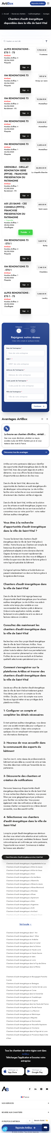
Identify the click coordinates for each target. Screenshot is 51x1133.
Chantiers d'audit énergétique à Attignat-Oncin (24, 915)
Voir (25, 67)
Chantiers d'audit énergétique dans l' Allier (22, 936)
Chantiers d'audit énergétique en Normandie (23, 1021)
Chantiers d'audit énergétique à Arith (20, 908)
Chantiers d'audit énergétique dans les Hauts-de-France (27, 1004)
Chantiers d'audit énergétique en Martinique (23, 1014)
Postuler (25, 232)
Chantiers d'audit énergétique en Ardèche (22, 939)
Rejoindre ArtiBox (37, 3)
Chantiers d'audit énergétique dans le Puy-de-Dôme (26, 963)
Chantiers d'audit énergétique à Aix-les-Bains (23, 877)
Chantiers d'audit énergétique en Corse (21, 990)
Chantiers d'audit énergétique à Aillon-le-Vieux (24, 870)
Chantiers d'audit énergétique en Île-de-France (24, 1007)
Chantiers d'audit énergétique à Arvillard (21, 911)
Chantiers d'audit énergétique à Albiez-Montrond (25, 887)
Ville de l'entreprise (13, 392)
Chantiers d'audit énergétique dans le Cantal (23, 943)
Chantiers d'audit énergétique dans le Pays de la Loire (26, 1031)
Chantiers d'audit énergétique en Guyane (22, 1000)
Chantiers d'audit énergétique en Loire (21, 960)
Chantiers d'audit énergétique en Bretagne (22, 983)
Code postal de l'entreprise (16, 381)
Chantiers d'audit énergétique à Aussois (21, 918)
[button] (42, 419)
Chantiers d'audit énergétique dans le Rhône (23, 967)
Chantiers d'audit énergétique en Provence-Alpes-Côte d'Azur (27, 1036)
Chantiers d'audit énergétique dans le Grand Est (24, 994)
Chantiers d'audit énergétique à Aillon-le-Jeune (24, 867)
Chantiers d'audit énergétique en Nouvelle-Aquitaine (26, 1024)
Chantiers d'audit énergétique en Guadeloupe (23, 997)
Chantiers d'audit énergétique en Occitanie (22, 1028)
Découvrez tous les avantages (25, 452)
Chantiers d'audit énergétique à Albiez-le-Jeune (24, 884)
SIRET (8, 359)
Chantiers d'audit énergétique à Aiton (20, 874)
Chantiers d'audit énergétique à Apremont (22, 898)
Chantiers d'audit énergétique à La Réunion (22, 1011)
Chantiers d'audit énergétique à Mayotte (21, 1018)
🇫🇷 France (25, 1097)
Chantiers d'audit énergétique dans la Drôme (23, 946)
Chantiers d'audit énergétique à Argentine (22, 904)
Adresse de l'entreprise (14, 370)
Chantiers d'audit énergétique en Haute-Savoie (24, 953)
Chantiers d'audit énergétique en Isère (20, 956)
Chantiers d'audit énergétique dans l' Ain (21, 933)
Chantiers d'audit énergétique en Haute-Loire (23, 950)
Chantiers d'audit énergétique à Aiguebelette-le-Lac (26, 863)
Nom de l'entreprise (13, 348)
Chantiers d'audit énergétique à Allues (20, 894)
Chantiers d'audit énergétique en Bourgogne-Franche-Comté (26, 978)
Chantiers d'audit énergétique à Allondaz (22, 891)
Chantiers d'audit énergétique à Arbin (20, 901)
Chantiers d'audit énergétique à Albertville (22, 880)
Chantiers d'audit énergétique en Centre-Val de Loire (26, 987)
